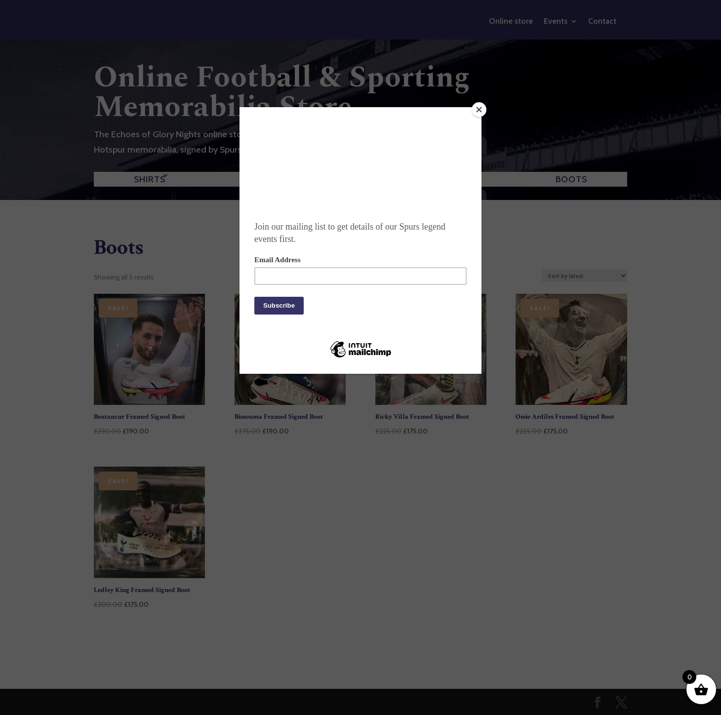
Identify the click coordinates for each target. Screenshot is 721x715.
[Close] (479, 109)
